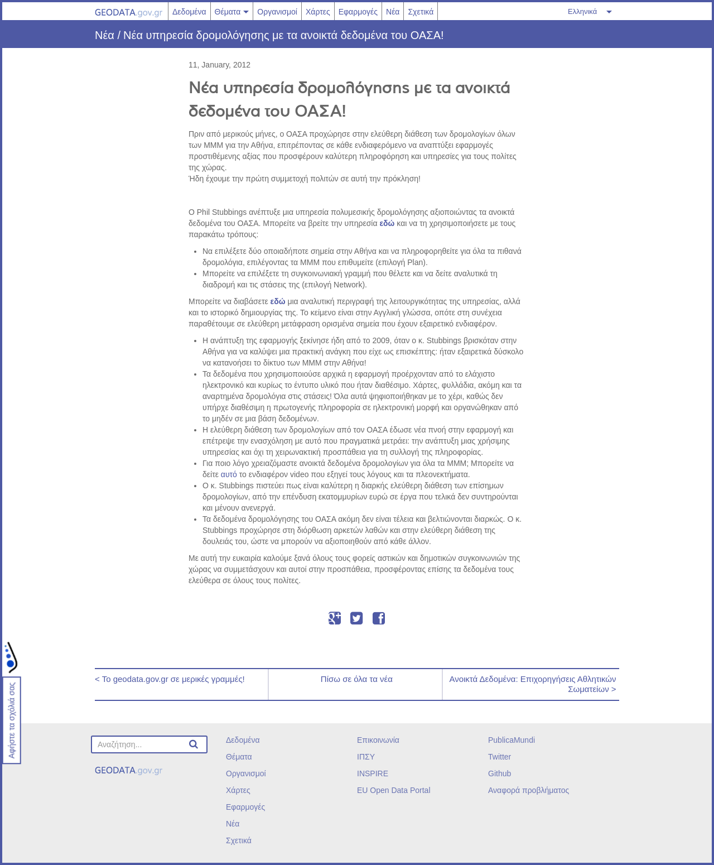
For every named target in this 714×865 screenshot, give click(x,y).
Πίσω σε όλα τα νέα (356, 679)
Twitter (499, 756)
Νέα (392, 11)
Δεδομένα (189, 11)
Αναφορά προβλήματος (528, 790)
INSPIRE (372, 773)
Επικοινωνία (378, 740)
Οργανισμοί (277, 11)
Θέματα (228, 11)
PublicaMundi (511, 740)
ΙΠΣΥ (366, 756)
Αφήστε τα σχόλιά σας (11, 721)
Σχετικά (420, 11)
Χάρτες (318, 11)
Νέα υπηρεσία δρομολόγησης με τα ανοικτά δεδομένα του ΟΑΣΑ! (283, 35)
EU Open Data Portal (394, 790)
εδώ (386, 223)
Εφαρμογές (358, 11)
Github (499, 773)
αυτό (229, 474)
